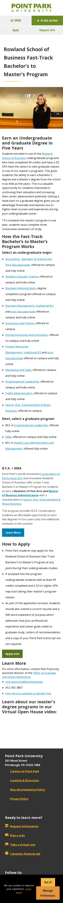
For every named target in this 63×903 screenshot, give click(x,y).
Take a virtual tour (20, 844)
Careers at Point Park (22, 771)
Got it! (48, 882)
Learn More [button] (13, 532)
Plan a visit (15, 835)
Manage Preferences (47, 892)
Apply (15, 30)
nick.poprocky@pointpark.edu (24, 682)
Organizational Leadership (22, 381)
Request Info (47, 30)
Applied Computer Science (21, 276)
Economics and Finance (19, 323)
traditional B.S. (45, 306)
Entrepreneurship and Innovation (26, 335)
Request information (21, 826)
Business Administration (20, 288)
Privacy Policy (16, 799)
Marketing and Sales (18, 370)
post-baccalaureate (23, 311)
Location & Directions (22, 780)
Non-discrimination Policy (25, 789)
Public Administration (18, 393)
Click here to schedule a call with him (28, 693)
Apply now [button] (12, 654)
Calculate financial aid (22, 854)
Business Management (19, 306)
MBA (8, 437)
